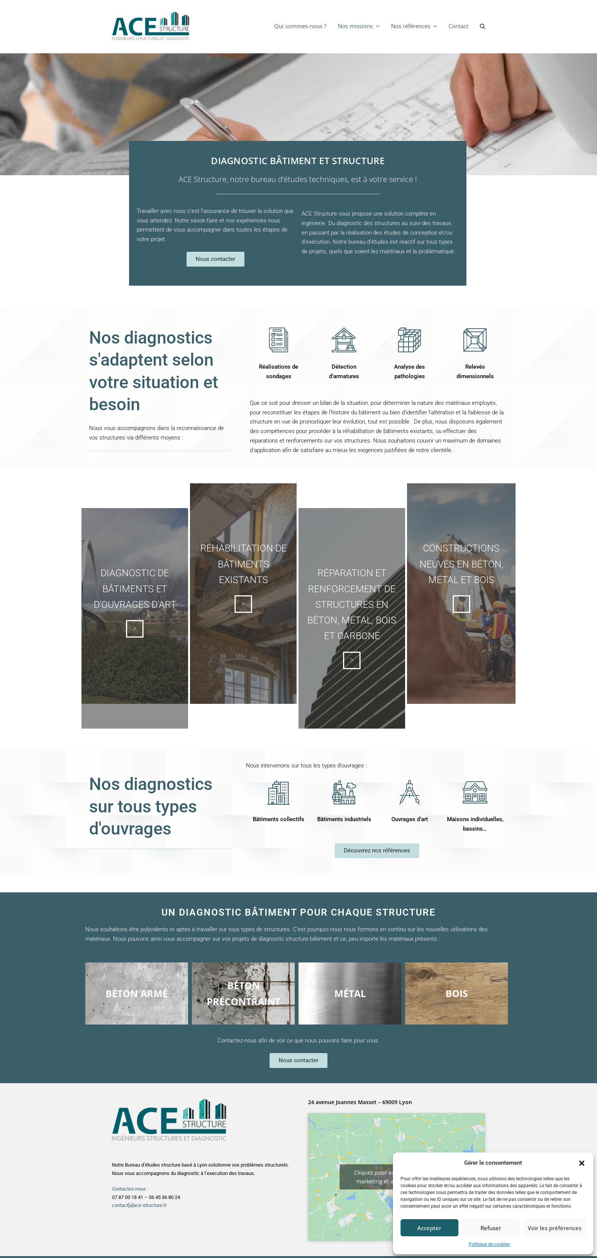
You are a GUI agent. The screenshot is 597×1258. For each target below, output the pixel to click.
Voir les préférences (554, 1228)
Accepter (429, 1228)
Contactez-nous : (130, 1189)
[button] (582, 1163)
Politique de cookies (489, 1244)
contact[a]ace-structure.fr (139, 1205)
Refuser (490, 1228)
